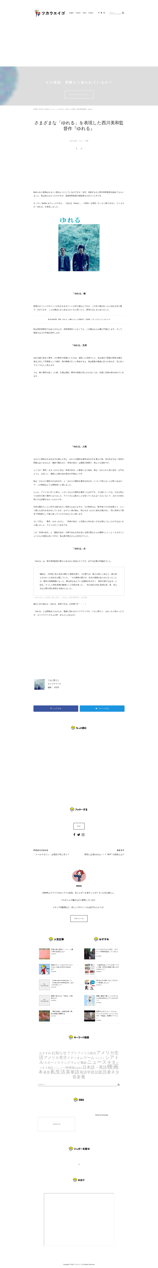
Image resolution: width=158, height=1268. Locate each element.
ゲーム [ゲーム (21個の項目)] (89, 1058)
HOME (35, 109)
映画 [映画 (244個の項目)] (112, 1067)
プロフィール (79, 918)
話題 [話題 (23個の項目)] (98, 1072)
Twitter (101, 13)
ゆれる (69, 203)
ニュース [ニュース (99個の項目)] (97, 1062)
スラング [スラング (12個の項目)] (64, 1062)
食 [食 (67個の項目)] (83, 1076)
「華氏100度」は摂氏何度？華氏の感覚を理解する (62, 1014)
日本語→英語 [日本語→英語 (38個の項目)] (94, 1067)
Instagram (104, 13)
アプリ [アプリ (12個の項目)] (72, 1053)
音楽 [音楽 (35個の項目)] (76, 1077)
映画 (87, 141)
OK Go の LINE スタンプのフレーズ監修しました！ (107, 983)
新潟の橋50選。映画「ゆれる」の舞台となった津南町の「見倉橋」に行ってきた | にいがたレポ (79, 319)
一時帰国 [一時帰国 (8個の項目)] (69, 1067)
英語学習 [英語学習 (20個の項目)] (87, 1072)
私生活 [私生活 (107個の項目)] (57, 1071)
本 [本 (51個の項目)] (41, 1072)
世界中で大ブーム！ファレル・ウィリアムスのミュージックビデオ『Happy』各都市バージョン (107, 1016)
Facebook (99, 13)
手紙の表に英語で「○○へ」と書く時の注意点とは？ (62, 951)
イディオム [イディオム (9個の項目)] (75, 1058)
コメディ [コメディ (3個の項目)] (100, 1058)
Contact (90, 13)
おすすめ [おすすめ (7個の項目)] (45, 1053)
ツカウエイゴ (56, 1124)
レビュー (53, 109)
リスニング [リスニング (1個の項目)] (57, 1068)
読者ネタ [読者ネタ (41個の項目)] (111, 1072)
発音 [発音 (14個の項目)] (46, 1072)
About (84, 13)
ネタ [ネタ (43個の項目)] (111, 1062)
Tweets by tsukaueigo (101, 1115)
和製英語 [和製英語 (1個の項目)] (78, 1068)
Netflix (44, 203)
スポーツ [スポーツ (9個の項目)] (50, 1062)
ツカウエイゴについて (79, 94)
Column (78, 13)
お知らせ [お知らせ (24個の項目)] (59, 1053)
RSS (79, 826)
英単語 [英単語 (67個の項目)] (72, 1071)
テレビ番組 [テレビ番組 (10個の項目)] (79, 1062)
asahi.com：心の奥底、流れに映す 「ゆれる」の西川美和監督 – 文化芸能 (61, 597)
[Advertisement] (79, 40)
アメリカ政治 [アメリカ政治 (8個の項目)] (87, 1053)
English (71, 13)
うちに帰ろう (53, 680)
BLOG (41, 109)
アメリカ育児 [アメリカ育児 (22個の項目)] (55, 1058)
